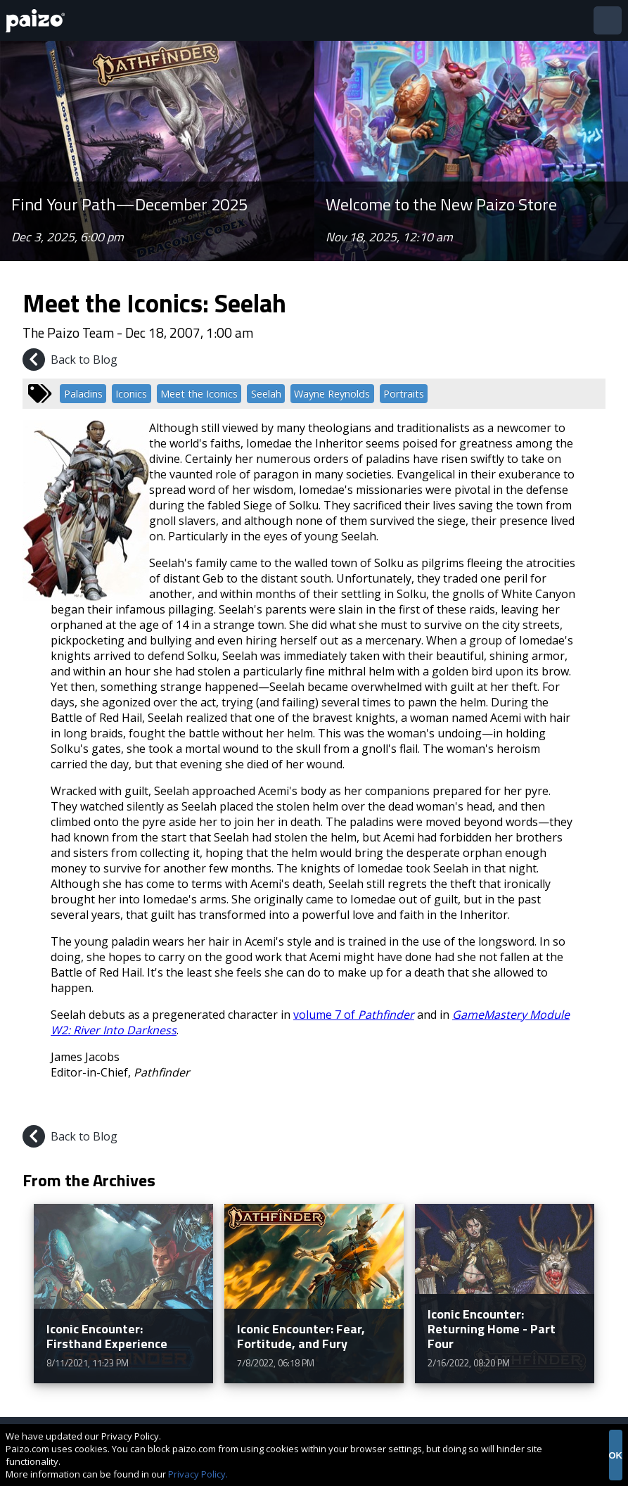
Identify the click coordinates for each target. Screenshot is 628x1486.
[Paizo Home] (38, 21)
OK (616, 1455)
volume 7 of (353, 1014)
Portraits (403, 393)
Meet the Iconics (199, 393)
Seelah (266, 393)
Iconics (131, 393)
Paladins (83, 393)
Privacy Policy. (198, 1474)
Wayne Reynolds (332, 393)
